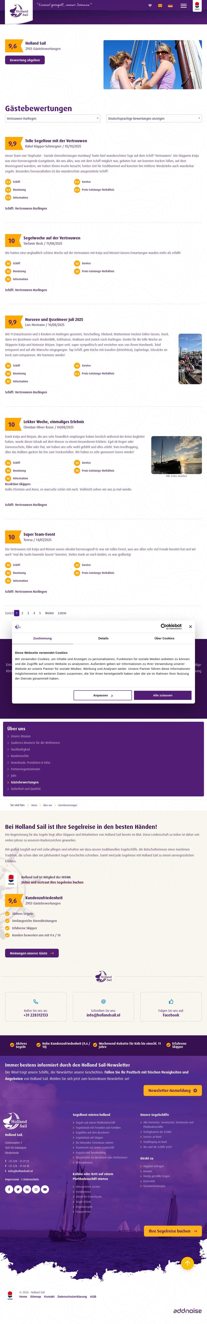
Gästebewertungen (25, 782)
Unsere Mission (21, 736)
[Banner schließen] (190, 626)
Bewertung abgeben (25, 60)
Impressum (12, 1184)
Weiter (49, 613)
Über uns (16, 728)
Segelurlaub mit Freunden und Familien (98, 1129)
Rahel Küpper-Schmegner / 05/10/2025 (56, 146)
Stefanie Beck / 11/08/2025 (46, 243)
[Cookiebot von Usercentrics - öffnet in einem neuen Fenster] (164, 627)
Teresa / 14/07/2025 (40, 539)
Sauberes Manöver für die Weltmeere (36, 742)
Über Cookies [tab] (164, 638)
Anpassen (103, 695)
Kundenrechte (20, 756)
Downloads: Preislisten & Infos (31, 762)
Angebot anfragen (153, 1167)
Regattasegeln (84, 1208)
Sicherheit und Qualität (26, 788)
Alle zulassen (162, 695)
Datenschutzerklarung (72, 1298)
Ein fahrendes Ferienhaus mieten (94, 1144)
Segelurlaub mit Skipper (89, 1139)
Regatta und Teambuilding (91, 1154)
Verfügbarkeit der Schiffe (157, 1133)
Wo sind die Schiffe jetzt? (157, 1148)
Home (34, 804)
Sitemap (35, 1298)
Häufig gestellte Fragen (156, 1177)
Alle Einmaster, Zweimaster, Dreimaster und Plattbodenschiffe (168, 1126)
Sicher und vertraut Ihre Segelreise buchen (52, 882)
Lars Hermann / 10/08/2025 (47, 324)
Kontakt (147, 1172)
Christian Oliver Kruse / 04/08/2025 (52, 427)
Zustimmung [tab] (42, 638)
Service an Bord (152, 1138)
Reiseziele (149, 1182)
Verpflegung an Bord (155, 1143)
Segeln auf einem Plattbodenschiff (95, 1124)
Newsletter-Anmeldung (172, 1092)
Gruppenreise (83, 1213)
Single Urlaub (83, 1203)
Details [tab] (103, 638)
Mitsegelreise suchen (88, 1188)
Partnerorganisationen (26, 769)
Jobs (14, 775)
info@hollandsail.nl (20, 1175)
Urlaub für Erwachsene (89, 1198)
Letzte (62, 613)
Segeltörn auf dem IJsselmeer (92, 1134)
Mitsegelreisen (84, 1164)
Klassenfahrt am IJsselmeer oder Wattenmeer (101, 1159)
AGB (93, 1298)
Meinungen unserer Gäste (32, 954)
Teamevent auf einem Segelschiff (95, 1149)
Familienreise (83, 1193)
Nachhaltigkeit (21, 749)
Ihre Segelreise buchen (173, 1232)
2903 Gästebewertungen (45, 48)
